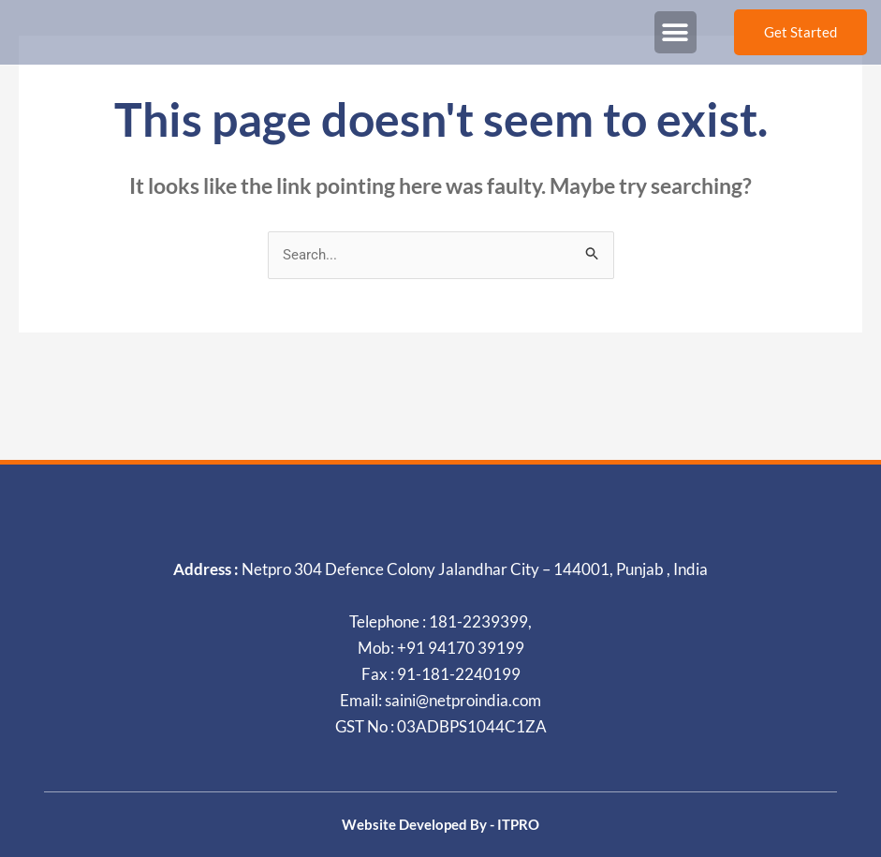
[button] (675, 32)
